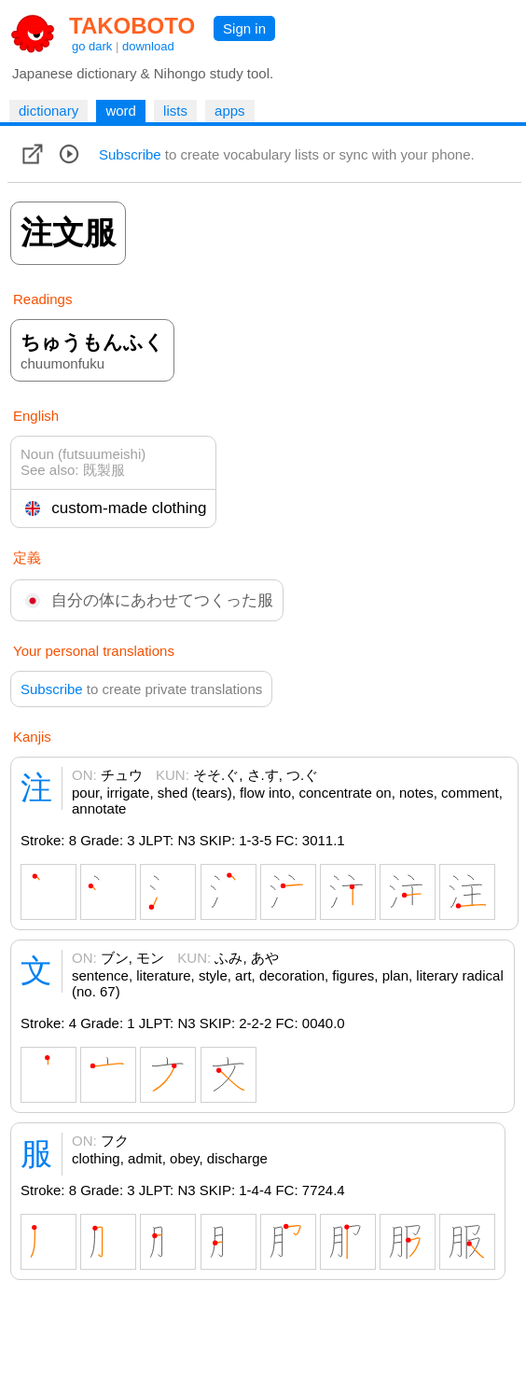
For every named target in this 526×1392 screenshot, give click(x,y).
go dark (92, 46)
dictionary (48, 110)
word (120, 110)
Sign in (244, 28)
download (148, 46)
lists (175, 110)
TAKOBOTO (132, 25)
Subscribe (130, 154)
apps (230, 110)
